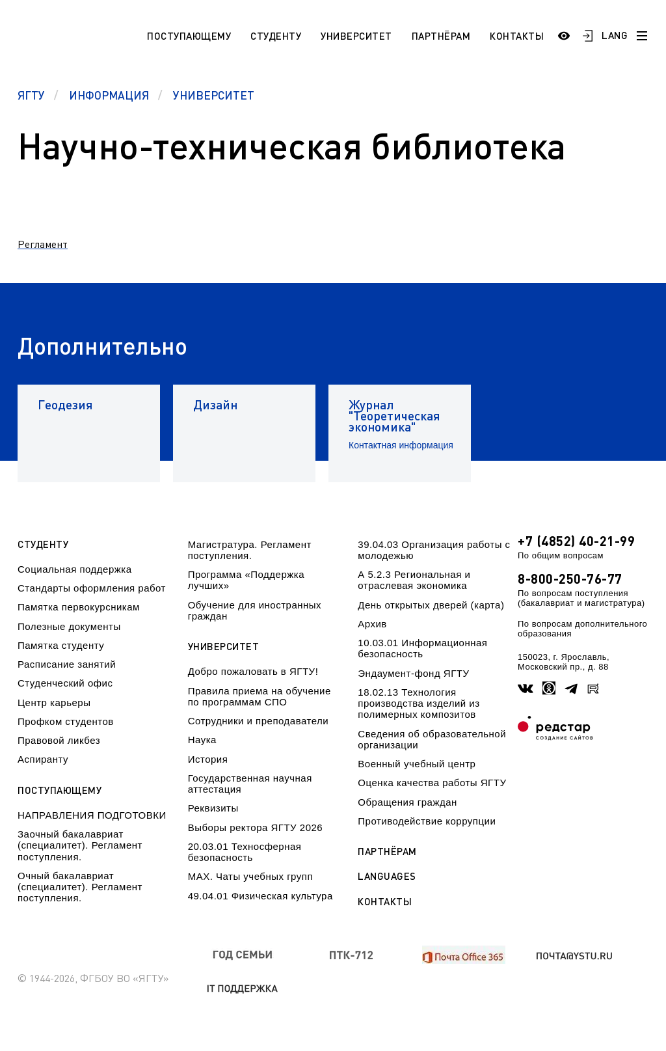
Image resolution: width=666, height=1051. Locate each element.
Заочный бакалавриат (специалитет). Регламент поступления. (80, 845)
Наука (202, 739)
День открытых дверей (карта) (431, 604)
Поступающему (189, 36)
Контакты (517, 36)
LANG (614, 35)
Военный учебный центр (416, 763)
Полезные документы (69, 626)
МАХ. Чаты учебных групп (250, 876)
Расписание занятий (67, 664)
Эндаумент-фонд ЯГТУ (413, 673)
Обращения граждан (407, 802)
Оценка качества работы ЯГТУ (432, 782)
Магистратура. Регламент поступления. (250, 550)
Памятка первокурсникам (79, 606)
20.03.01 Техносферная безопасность (245, 852)
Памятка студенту (61, 645)
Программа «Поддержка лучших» (246, 580)
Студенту (275, 36)
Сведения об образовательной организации (432, 739)
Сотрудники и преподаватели (258, 720)
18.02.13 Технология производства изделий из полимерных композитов (418, 703)
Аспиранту (43, 759)
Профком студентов (66, 721)
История (208, 759)
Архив (372, 623)
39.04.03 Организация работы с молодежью (434, 550)
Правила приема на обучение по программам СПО (259, 696)
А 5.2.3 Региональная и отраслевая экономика (414, 580)
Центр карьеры (54, 702)
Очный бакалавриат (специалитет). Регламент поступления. (80, 887)
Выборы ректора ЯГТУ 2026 (255, 827)
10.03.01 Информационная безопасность (422, 648)
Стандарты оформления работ (92, 588)
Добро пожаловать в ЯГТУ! (253, 671)
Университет (356, 36)
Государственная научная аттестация (250, 783)
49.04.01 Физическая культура (260, 895)
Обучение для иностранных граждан (254, 610)
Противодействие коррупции (427, 820)
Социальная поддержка (75, 569)
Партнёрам (441, 36)
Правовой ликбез (59, 740)
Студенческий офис (65, 683)
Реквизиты (213, 807)
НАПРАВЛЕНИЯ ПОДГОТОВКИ (92, 815)
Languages (387, 876)
